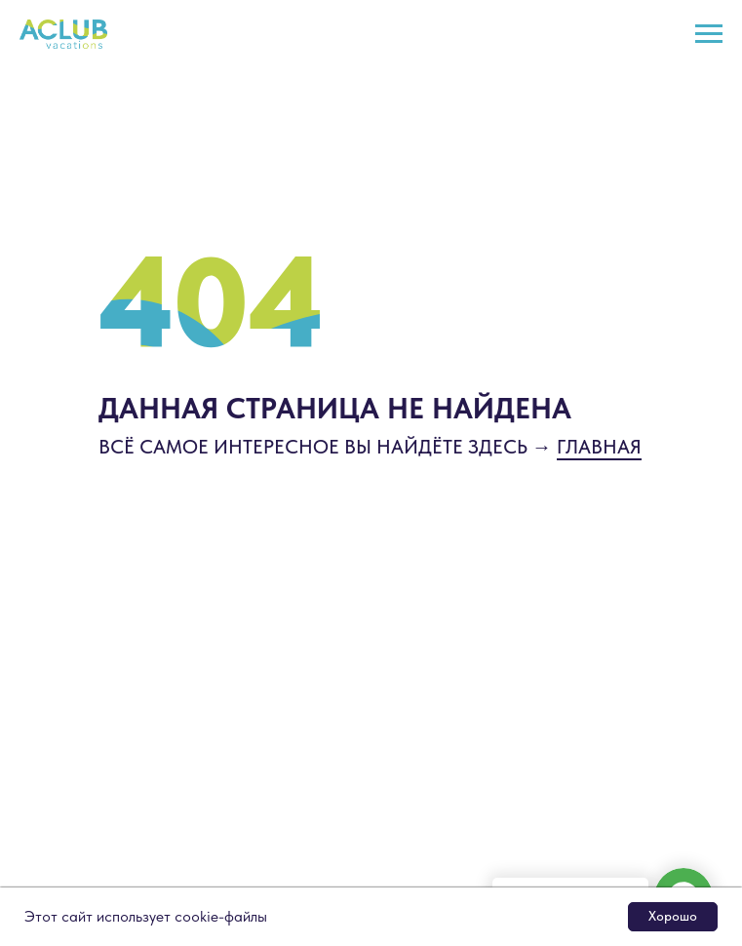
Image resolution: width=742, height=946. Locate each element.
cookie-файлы (221, 916)
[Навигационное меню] (708, 34)
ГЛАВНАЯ (599, 446)
